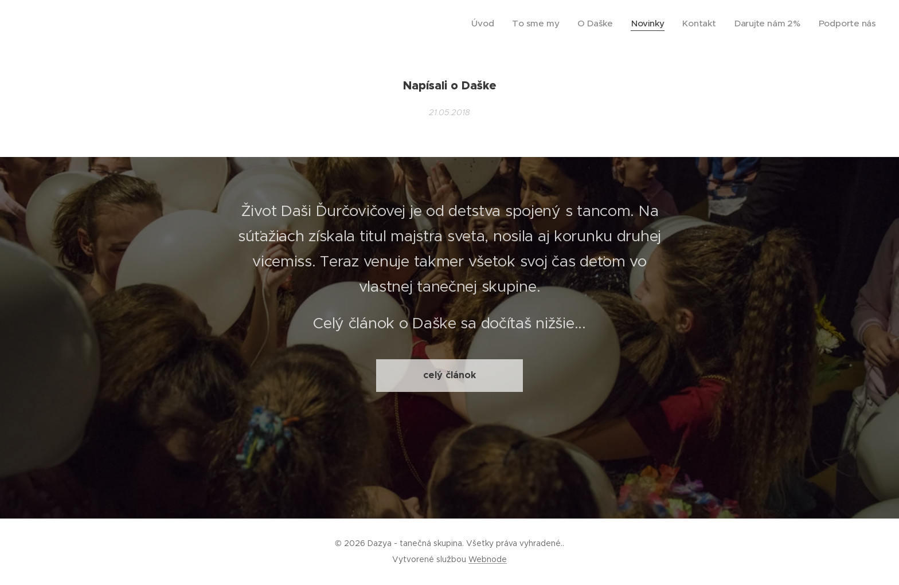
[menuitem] (515, 23)
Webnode (487, 559)
